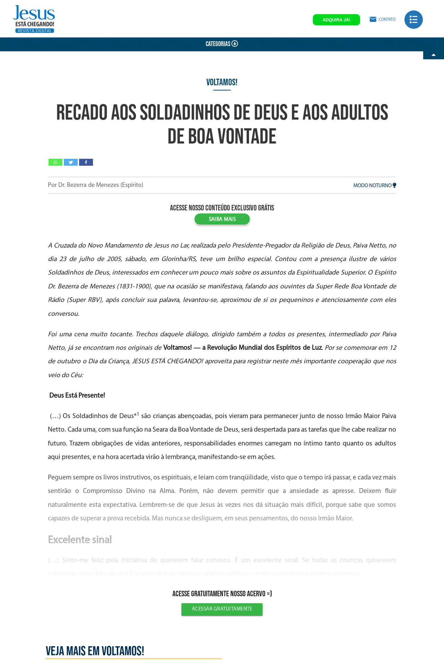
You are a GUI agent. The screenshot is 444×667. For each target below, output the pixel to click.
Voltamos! (222, 82)
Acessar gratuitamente (222, 609)
